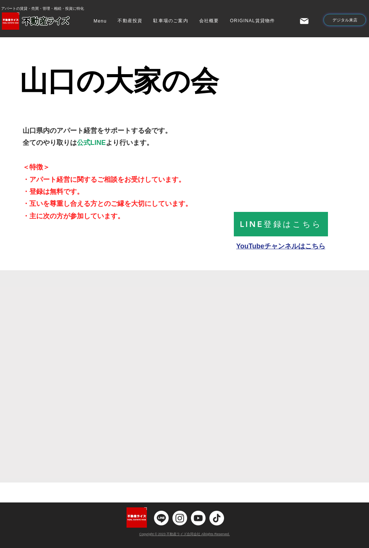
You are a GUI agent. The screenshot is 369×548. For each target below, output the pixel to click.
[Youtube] (198, 518)
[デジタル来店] (344, 20)
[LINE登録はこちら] (280, 224)
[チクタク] (216, 518)
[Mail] (304, 21)
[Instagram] (179, 518)
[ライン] (161, 518)
